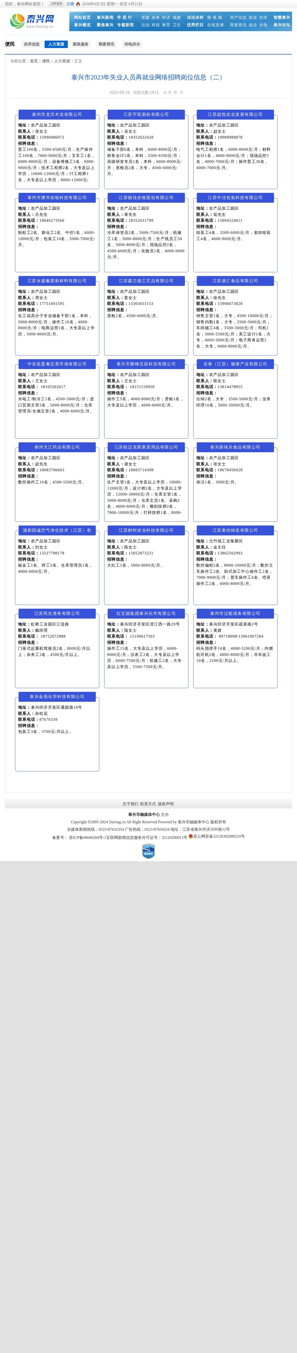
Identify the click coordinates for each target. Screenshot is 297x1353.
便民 (10, 44)
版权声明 (166, 804)
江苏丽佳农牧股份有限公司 (146, 197)
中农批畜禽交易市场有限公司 (57, 364)
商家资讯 (238, 25)
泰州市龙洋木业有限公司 (57, 114)
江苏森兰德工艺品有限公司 (146, 280)
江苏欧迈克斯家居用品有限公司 (146, 447)
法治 (145, 25)
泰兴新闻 (105, 17)
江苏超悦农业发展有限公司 (235, 114)
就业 (253, 25)
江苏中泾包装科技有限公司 (235, 197)
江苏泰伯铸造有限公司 (235, 530)
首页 (34, 61)
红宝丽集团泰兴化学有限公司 (146, 613)
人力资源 (62, 61)
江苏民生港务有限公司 (57, 613)
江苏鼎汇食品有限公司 (235, 280)
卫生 (177, 25)
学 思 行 (124, 17)
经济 (166, 17)
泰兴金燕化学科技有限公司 (57, 696)
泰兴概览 (82, 25)
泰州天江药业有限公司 (57, 447)
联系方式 (148, 804)
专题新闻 (125, 25)
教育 (166, 25)
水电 (263, 25)
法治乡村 (195, 17)
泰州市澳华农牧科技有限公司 (57, 197)
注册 (70, 4)
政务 (156, 17)
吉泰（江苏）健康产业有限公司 (235, 364)
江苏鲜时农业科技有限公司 (146, 530)
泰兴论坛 (281, 25)
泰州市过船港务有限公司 (235, 613)
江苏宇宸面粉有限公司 (146, 114)
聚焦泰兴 (105, 25)
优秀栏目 (195, 25)
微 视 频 (214, 17)
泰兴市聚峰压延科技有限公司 (146, 364)
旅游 (253, 17)
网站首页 (82, 17)
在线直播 (215, 25)
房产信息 (238, 17)
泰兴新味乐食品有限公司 (235, 447)
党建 (145, 17)
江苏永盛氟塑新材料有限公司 (57, 280)
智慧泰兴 (281, 17)
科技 (156, 25)
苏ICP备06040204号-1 (87, 837)
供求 (263, 17)
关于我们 (130, 804)
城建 (177, 17)
